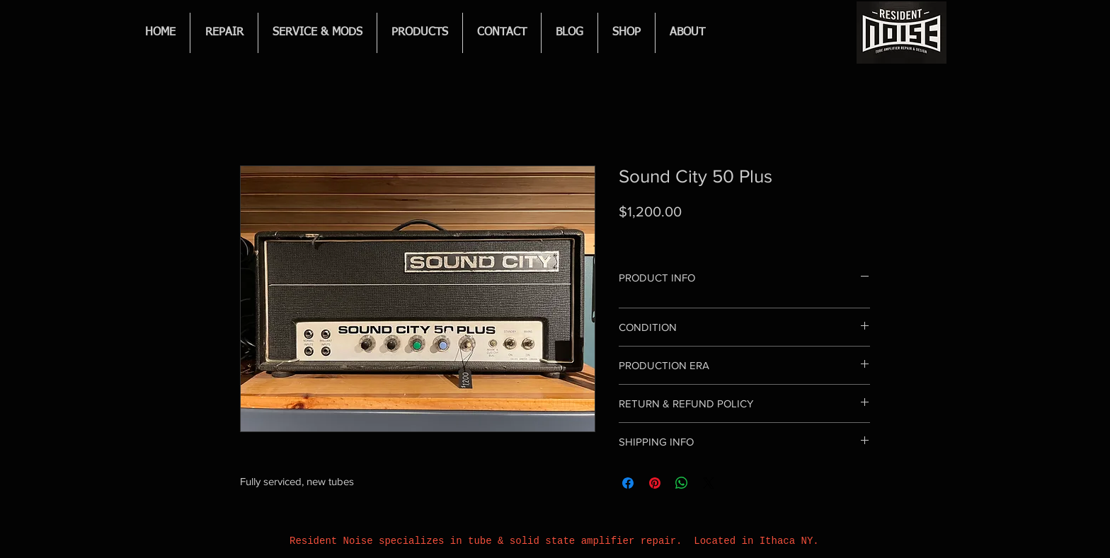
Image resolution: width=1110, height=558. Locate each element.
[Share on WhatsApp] (681, 483)
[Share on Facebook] (627, 483)
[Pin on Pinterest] (654, 483)
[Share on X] (708, 483)
